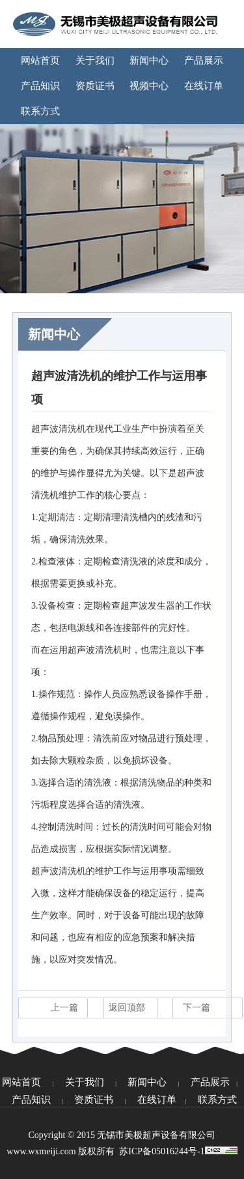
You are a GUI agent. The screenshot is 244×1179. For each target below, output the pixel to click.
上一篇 (64, 1008)
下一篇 (196, 1008)
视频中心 (149, 86)
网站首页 (40, 60)
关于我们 (95, 60)
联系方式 (40, 111)
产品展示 (203, 60)
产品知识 (40, 86)
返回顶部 (127, 1008)
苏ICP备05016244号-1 (161, 1151)
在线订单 (203, 86)
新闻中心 (149, 60)
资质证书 (95, 86)
